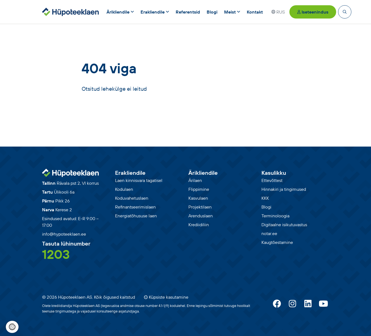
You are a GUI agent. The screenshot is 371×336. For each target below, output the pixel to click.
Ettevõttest (271, 180)
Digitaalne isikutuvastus (284, 224)
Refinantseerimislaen (135, 207)
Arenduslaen (200, 215)
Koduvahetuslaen (131, 198)
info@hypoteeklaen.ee (64, 234)
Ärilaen (195, 180)
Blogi (266, 207)
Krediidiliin (198, 224)
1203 (56, 254)
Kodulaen (124, 189)
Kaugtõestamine (277, 242)
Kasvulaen (198, 198)
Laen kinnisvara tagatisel (138, 180)
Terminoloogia (275, 215)
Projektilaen (200, 207)
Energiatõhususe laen (136, 215)
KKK (265, 198)
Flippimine (198, 189)
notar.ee (269, 233)
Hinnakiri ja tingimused (283, 189)
